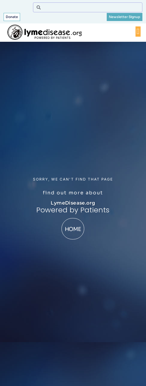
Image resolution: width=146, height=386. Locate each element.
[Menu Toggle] (138, 31)
